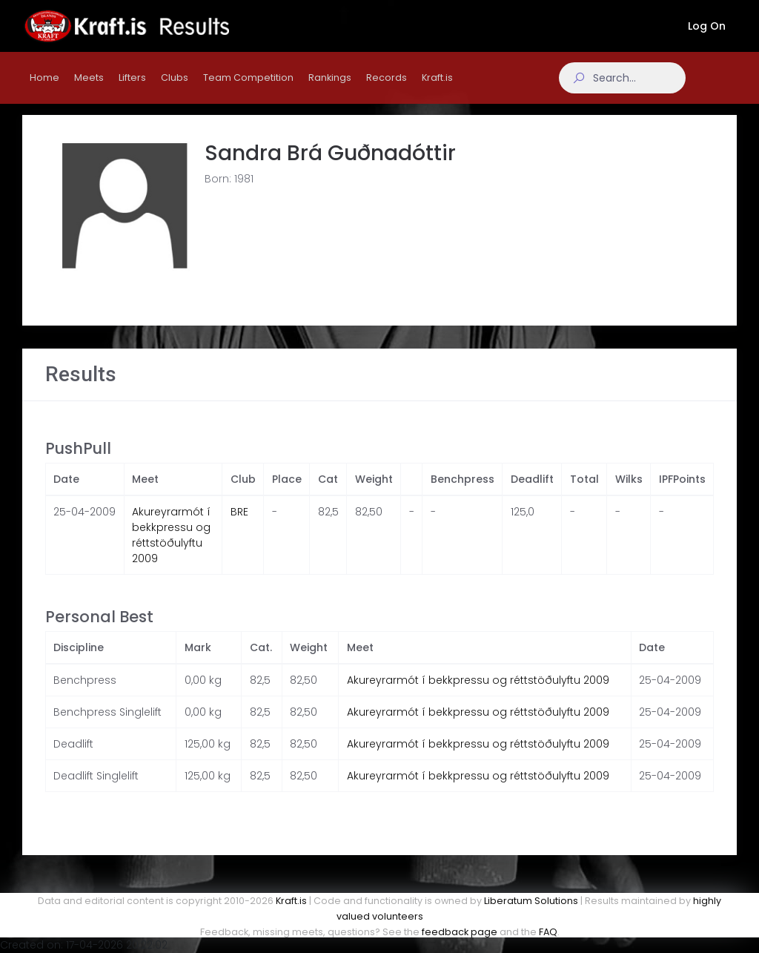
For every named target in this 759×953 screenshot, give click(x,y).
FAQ (548, 932)
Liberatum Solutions (531, 900)
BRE (239, 526)
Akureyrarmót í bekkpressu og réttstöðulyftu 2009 (171, 550)
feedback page (459, 932)
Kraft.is (291, 900)
